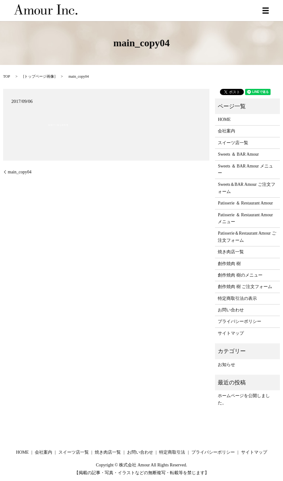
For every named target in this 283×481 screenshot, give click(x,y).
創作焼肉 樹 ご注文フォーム (245, 286)
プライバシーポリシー (239, 321)
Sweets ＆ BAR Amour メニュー (245, 169)
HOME (224, 119)
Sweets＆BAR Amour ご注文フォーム (246, 188)
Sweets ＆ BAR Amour (238, 154)
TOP (6, 76)
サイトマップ (231, 333)
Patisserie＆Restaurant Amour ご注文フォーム (247, 236)
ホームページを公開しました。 (244, 399)
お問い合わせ (231, 310)
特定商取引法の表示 (237, 298)
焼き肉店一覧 (231, 252)
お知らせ (226, 364)
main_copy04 (19, 172)
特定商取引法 (172, 452)
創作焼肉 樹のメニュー (240, 275)
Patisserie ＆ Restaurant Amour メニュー (245, 218)
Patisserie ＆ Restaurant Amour (245, 203)
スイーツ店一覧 (233, 142)
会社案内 (226, 131)
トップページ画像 (39, 76)
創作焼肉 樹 (229, 263)
